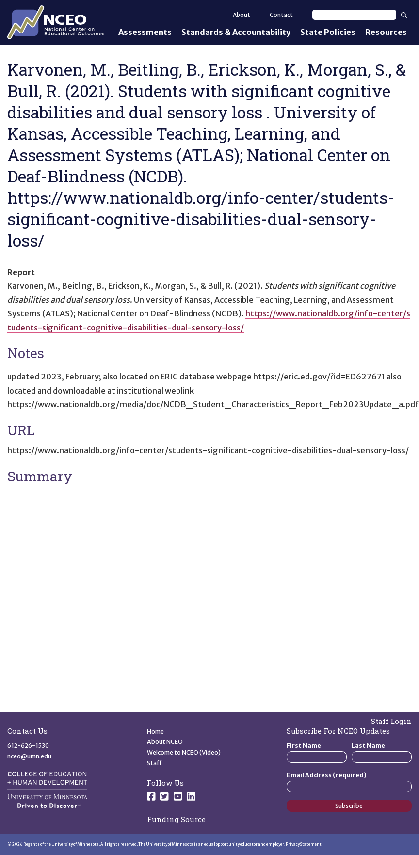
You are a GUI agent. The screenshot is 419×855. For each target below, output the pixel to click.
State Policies (327, 32)
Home (155, 731)
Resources (386, 32)
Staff (154, 763)
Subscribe (349, 805)
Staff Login (391, 721)
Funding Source (176, 819)
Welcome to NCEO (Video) (184, 752)
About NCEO (165, 741)
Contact (281, 14)
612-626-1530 (28, 745)
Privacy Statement (304, 844)
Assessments (145, 32)
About (241, 14)
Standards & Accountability (235, 32)
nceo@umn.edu (29, 756)
